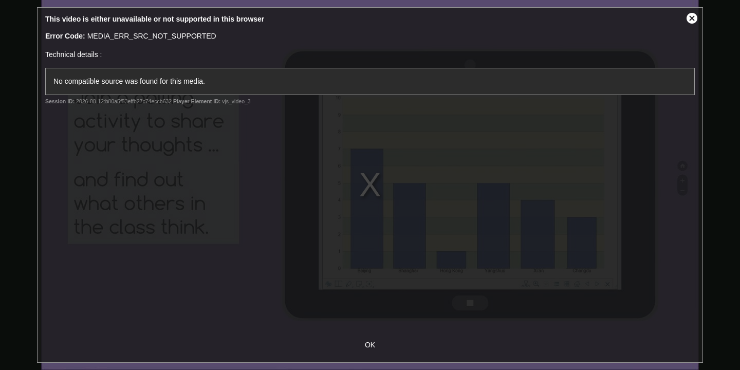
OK (370, 345)
